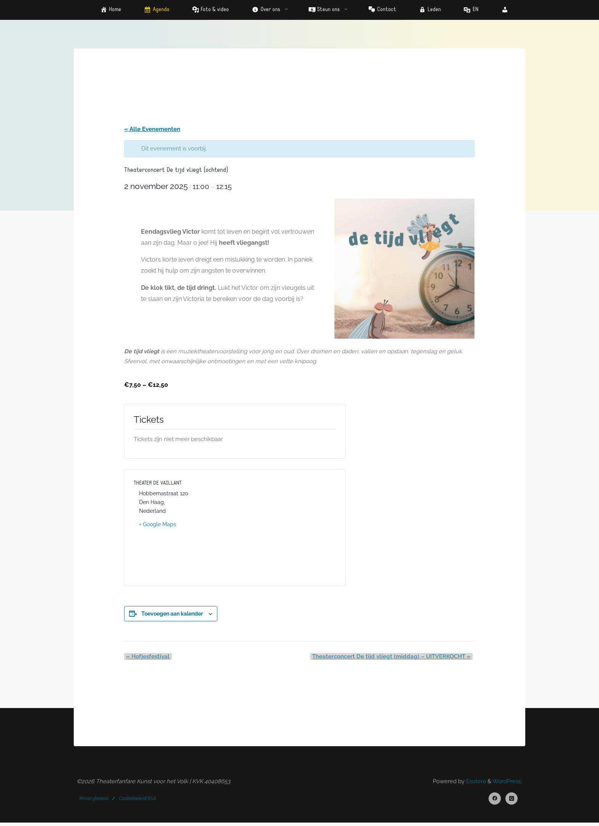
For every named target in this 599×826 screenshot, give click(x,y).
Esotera (475, 784)
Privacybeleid (94, 801)
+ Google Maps (158, 525)
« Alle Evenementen (153, 129)
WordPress (506, 784)
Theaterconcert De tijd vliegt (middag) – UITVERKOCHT (393, 658)
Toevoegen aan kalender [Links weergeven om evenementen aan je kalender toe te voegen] (173, 615)
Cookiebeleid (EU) (137, 801)
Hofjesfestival (146, 658)
